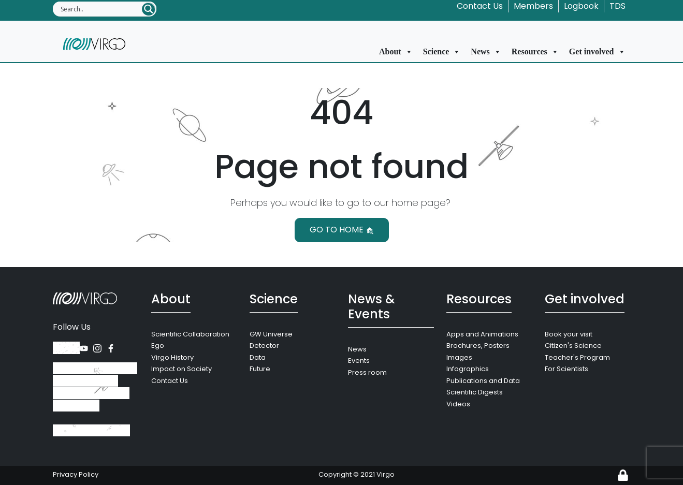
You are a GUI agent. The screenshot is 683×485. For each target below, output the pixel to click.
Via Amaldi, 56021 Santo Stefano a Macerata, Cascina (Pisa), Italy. (95, 386)
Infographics (467, 369)
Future (260, 369)
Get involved (597, 51)
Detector (264, 345)
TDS (617, 6)
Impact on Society (181, 369)
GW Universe (271, 334)
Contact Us (480, 6)
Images (459, 357)
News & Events (371, 306)
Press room (367, 372)
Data (258, 357)
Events (359, 360)
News (486, 51)
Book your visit (568, 334)
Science (442, 51)
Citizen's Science (573, 345)
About (396, 51)
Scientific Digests (474, 392)
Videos (458, 404)
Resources (535, 51)
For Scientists (566, 369)
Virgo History (172, 357)
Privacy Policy (75, 474)
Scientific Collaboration (190, 334)
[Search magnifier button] (148, 9)
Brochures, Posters (478, 345)
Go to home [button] (342, 230)
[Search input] (100, 9)
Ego (157, 345)
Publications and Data (483, 381)
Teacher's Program (577, 357)
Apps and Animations (482, 334)
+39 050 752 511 (91, 430)
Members (533, 6)
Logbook (581, 6)
